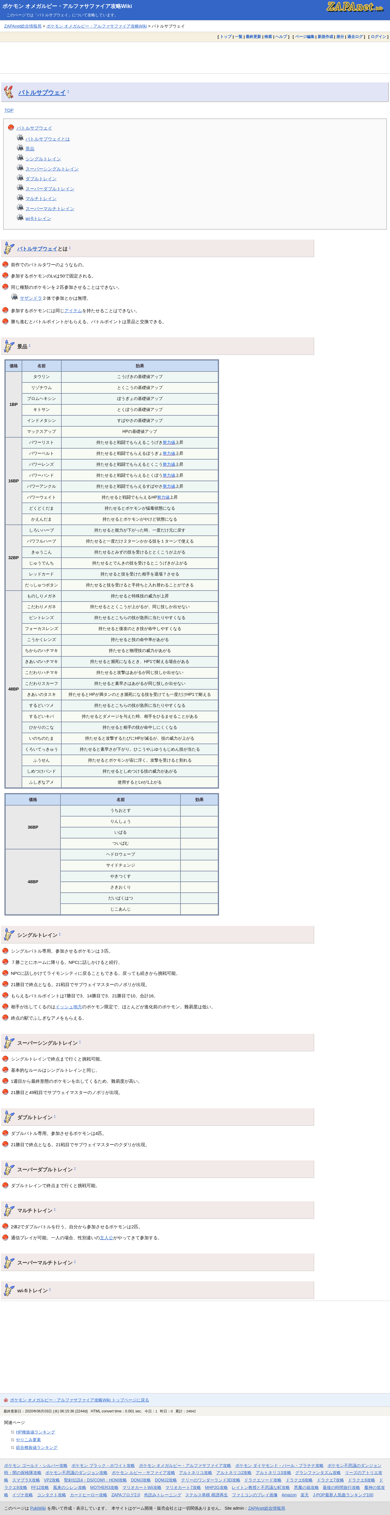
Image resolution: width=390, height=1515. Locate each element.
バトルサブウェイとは (47, 138)
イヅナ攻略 (22, 1494)
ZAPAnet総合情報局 (22, 26)
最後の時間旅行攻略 (341, 1487)
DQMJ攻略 (141, 1480)
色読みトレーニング (162, 1494)
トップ (225, 36)
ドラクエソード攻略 (263, 1480)
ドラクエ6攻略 (299, 1480)
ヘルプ (281, 36)
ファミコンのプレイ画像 (255, 1494)
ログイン (378, 36)
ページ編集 (304, 36)
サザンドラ (31, 298)
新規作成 (325, 36)
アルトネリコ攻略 (195, 1472)
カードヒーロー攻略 (88, 1494)
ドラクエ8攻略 (361, 1480)
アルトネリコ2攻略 (234, 1472)
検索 (268, 36)
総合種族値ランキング (36, 1447)
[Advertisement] (195, 57)
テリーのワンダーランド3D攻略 (210, 1480)
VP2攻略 (52, 1480)
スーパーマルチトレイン (49, 208)
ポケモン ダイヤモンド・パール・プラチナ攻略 (279, 1465)
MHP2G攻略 (216, 1487)
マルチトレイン (41, 198)
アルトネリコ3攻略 (273, 1472)
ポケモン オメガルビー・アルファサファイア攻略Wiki (67, 6)
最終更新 (253, 36)
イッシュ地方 (68, 1006)
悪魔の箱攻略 (306, 1487)
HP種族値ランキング (35, 1432)
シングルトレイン (43, 158)
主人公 (106, 1237)
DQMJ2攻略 (166, 1480)
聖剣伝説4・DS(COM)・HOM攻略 (95, 1480)
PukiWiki (38, 1508)
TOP (9, 110)
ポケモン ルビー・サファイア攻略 (143, 1472)
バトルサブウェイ (42, 92)
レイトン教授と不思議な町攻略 (261, 1487)
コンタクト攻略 (51, 1494)
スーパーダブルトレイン (49, 188)
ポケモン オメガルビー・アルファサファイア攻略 (185, 1465)
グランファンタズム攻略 (318, 1472)
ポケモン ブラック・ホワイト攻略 (103, 1465)
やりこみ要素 (28, 1439)
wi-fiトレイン (38, 218)
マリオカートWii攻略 (141, 1487)
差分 (340, 36)
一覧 (238, 36)
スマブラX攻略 (26, 1480)
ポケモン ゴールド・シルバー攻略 (36, 1465)
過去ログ (355, 36)
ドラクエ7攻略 (330, 1480)
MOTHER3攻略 (104, 1487)
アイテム (73, 310)
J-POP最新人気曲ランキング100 (343, 1494)
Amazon (289, 1494)
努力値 (169, 442)
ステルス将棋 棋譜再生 (206, 1494)
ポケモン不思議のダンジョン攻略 (76, 1472)
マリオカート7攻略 (183, 1487)
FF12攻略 (40, 1487)
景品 (29, 148)
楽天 (305, 1494)
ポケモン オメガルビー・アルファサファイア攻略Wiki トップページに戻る (79, 1400)
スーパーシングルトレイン (52, 168)
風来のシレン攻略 (69, 1487)
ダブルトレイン (41, 178)
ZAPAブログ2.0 (125, 1494)
